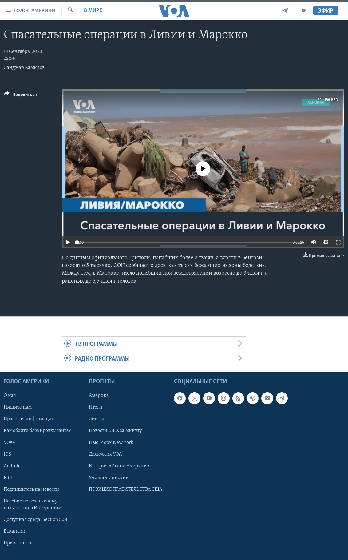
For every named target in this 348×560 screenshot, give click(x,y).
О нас (10, 395)
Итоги (95, 407)
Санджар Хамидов (24, 67)
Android (12, 466)
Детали (97, 419)
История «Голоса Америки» (119, 466)
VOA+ (9, 442)
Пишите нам (18, 407)
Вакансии (15, 531)
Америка (99, 395)
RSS (8, 477)
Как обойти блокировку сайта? (37, 431)
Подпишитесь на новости (31, 489)
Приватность (18, 543)
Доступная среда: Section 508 (35, 519)
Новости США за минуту (115, 431)
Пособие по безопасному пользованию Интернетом (32, 504)
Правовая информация (29, 419)
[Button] (20, 95)
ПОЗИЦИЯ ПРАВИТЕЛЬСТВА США (125, 489)
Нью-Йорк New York (111, 442)
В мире (93, 11)
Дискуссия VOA (105, 454)
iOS (7, 454)
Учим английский (109, 477)
